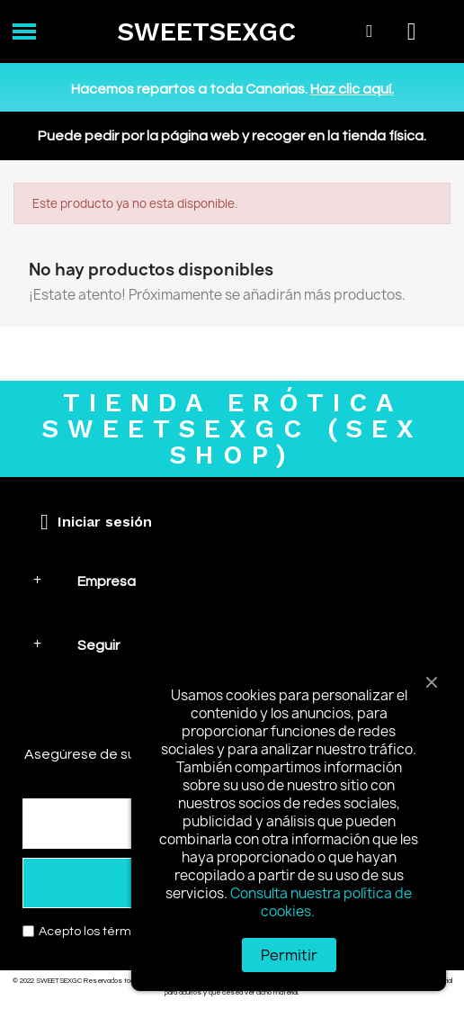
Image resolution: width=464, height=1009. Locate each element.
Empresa (106, 581)
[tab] (232, 581)
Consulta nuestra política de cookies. (321, 902)
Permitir (289, 955)
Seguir (98, 645)
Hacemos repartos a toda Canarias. (232, 89)
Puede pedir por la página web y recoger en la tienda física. (232, 136)
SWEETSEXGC (206, 31)
